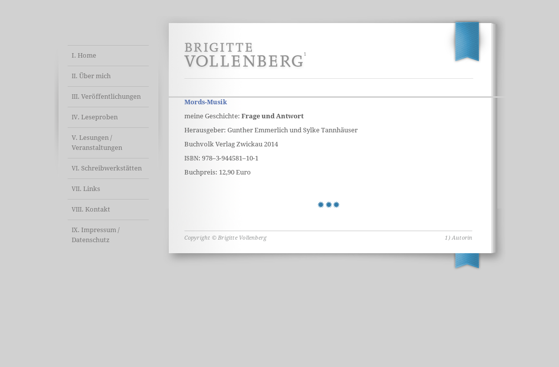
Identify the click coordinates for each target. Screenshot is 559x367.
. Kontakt (91, 209)
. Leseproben (95, 117)
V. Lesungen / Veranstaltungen (97, 142)
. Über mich (91, 76)
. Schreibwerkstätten (107, 168)
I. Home (84, 55)
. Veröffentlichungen (106, 96)
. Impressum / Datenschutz (96, 235)
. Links (86, 189)
